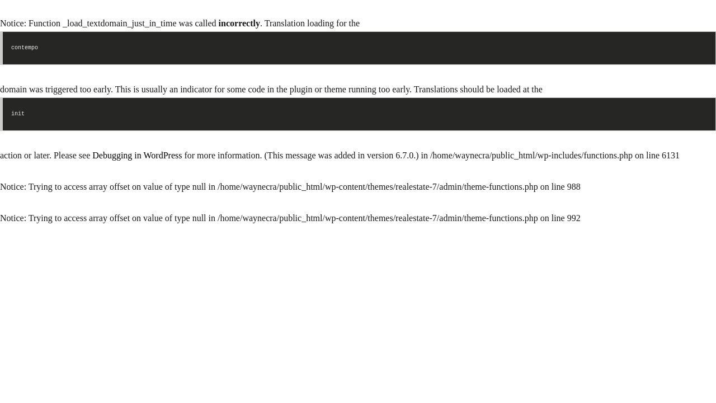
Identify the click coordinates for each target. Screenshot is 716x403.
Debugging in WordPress (137, 155)
